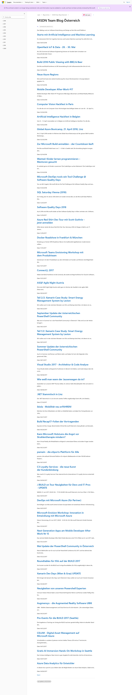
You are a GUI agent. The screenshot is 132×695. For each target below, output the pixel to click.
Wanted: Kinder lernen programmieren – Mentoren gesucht (58, 160)
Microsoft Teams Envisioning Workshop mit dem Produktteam (60, 254)
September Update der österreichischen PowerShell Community (58, 314)
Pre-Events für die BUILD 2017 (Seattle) (57, 617)
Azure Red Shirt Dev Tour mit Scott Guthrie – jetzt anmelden (61, 221)
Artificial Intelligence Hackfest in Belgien (58, 116)
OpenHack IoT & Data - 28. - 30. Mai (56, 47)
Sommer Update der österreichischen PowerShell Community (57, 348)
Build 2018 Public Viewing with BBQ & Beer (59, 61)
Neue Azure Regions (48, 74)
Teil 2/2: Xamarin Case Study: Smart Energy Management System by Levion (60, 299)
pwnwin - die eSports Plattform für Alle (58, 451)
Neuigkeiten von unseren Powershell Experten (61, 588)
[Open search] (124, 2)
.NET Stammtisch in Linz (49, 394)
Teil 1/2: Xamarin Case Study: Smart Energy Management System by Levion (60, 332)
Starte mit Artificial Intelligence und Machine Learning (66, 34)
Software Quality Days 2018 (51, 207)
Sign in (128, 2)
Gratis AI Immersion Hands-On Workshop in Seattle (64, 650)
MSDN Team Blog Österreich (59, 15)
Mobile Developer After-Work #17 (55, 89)
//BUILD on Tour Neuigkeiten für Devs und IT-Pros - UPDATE (63, 486)
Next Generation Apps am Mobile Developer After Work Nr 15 (64, 532)
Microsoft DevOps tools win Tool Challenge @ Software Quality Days (61, 178)
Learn (38, 15)
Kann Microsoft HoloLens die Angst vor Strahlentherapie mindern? (58, 435)
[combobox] (13, 17)
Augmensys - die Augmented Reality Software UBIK (64, 603)
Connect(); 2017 (45, 270)
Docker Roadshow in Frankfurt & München (59, 237)
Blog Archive (46, 15)
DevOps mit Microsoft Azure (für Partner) (59, 500)
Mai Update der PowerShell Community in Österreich (65, 546)
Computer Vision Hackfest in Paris (55, 104)
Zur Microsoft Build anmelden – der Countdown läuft (65, 143)
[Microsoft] (3, 2)
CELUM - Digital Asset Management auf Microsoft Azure (58, 634)
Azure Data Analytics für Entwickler (55, 663)
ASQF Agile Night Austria (50, 282)
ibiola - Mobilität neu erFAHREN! (54, 406)
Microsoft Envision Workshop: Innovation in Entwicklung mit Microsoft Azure (60, 514)
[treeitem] (13, 20)
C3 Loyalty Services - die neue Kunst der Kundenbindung (56, 468)
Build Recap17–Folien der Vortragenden (58, 421)
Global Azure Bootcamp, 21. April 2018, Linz (60, 129)
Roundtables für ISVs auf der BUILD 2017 (58, 560)
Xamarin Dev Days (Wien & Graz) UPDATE (59, 573)
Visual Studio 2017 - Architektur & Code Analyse (62, 364)
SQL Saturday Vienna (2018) (51, 192)
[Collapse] (24, 13)
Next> (39, 675)
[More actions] (93, 15)
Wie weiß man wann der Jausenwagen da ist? (61, 379)
